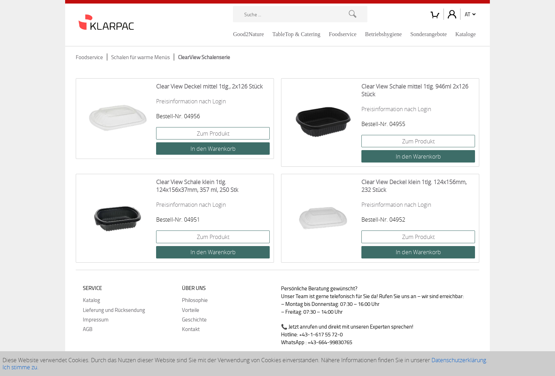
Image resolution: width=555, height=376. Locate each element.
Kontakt (191, 328)
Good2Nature (248, 34)
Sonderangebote (428, 34)
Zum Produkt (213, 133)
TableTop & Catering (297, 34)
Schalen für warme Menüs (140, 57)
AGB (87, 328)
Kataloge (465, 34)
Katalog (91, 299)
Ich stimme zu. (20, 367)
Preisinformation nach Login (191, 101)
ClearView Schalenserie (204, 57)
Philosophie (195, 299)
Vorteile (190, 309)
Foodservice (342, 34)
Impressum (96, 319)
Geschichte (194, 319)
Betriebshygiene (383, 34)
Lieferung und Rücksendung (114, 309)
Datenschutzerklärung (458, 360)
